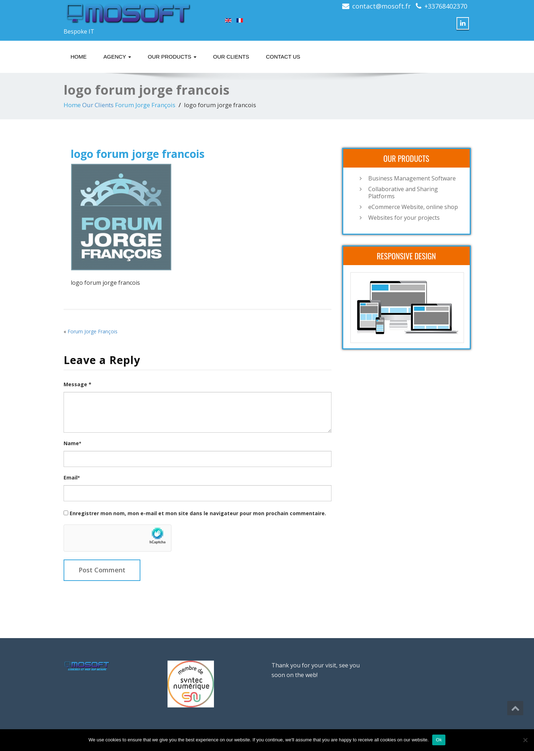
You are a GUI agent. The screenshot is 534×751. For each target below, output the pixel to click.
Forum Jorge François (145, 105)
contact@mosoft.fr (381, 6)
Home (79, 57)
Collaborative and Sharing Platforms (403, 192)
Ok (439, 739)
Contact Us (283, 57)
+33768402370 (445, 6)
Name (72, 443)
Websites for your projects (404, 217)
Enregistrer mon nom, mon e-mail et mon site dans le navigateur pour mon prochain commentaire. (198, 513)
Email (72, 477)
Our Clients (231, 57)
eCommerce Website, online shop (413, 206)
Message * (77, 384)
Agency (117, 57)
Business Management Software (412, 178)
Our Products (172, 57)
